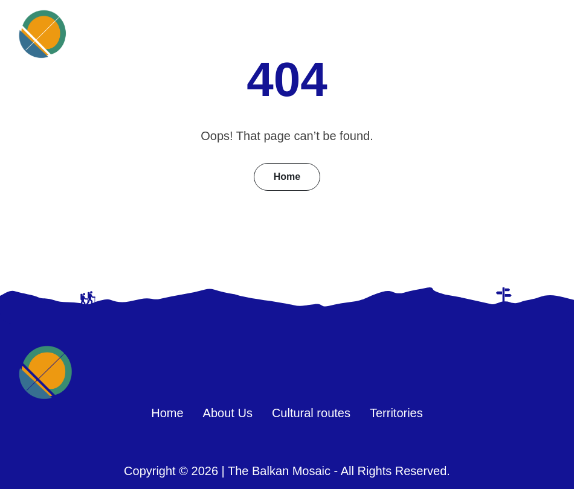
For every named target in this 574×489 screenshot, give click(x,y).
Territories (396, 413)
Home (287, 176)
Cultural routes (311, 413)
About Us (228, 413)
